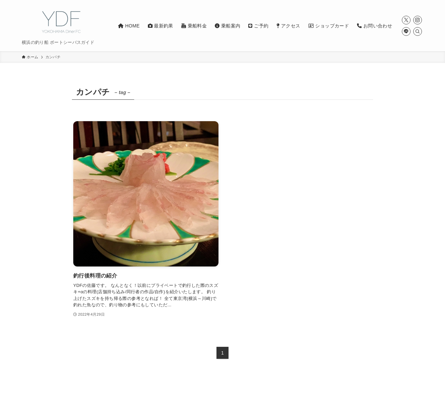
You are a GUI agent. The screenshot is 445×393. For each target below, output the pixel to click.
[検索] (417, 31)
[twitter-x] (406, 20)
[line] (406, 31)
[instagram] (417, 20)
